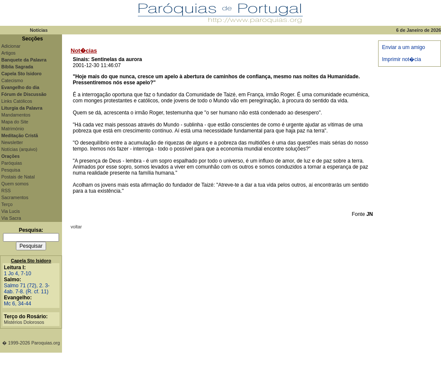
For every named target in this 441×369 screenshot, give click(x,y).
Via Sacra (11, 218)
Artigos (8, 52)
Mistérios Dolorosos (24, 322)
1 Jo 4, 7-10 (17, 274)
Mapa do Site (14, 121)
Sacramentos (14, 197)
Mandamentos (16, 114)
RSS (6, 190)
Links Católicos (16, 101)
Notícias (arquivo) (19, 149)
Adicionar (10, 46)
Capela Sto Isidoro (31, 260)
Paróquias (11, 163)
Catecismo (12, 80)
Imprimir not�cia (401, 59)
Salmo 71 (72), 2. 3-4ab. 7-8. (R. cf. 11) (27, 289)
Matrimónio (12, 128)
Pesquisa (10, 169)
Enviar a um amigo (403, 47)
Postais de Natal (18, 176)
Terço (6, 204)
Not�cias (84, 50)
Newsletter (12, 142)
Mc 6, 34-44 (17, 304)
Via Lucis (10, 211)
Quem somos (14, 183)
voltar (76, 226)
